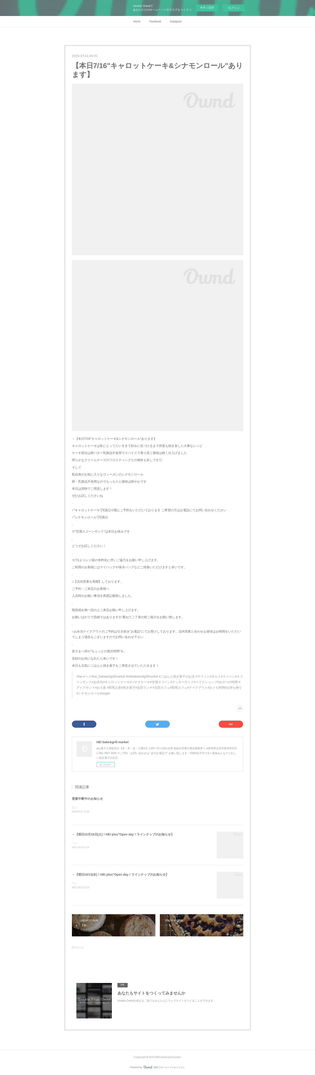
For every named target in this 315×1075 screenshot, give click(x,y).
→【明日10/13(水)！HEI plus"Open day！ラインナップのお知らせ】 (120, 874)
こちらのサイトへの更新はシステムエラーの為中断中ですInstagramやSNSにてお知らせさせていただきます (136, 807)
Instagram (176, 21)
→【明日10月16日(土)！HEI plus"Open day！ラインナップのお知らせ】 (123, 834)
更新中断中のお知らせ (87, 798)
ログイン (234, 8)
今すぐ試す (207, 7)
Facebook (155, 21)
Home (136, 21)
